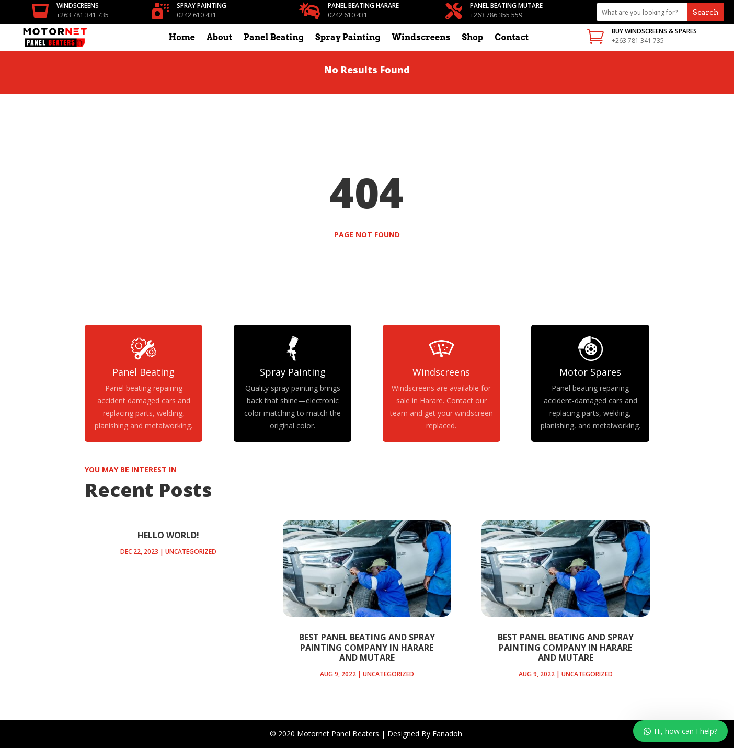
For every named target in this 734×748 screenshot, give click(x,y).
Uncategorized (190, 551)
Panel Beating (274, 38)
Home (181, 38)
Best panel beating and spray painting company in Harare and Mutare (367, 647)
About (219, 38)
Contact (512, 38)
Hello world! (168, 535)
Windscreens (421, 38)
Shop (472, 38)
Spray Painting (347, 38)
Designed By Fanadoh (425, 734)
